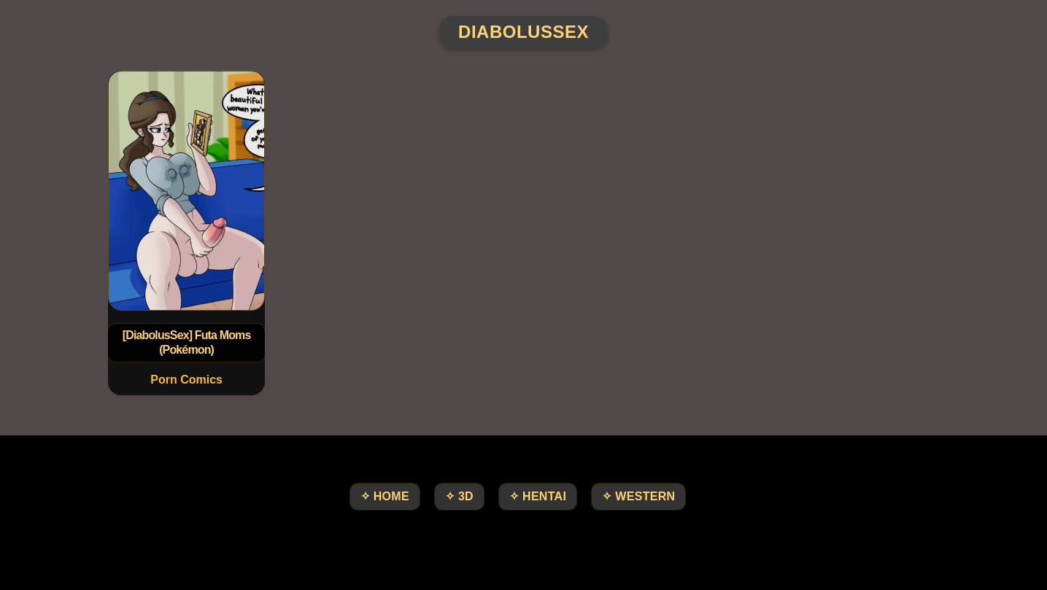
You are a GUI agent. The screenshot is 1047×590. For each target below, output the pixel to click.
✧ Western (638, 496)
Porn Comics (186, 379)
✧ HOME (384, 496)
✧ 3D (459, 496)
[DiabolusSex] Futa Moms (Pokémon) (186, 342)
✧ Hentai (537, 496)
